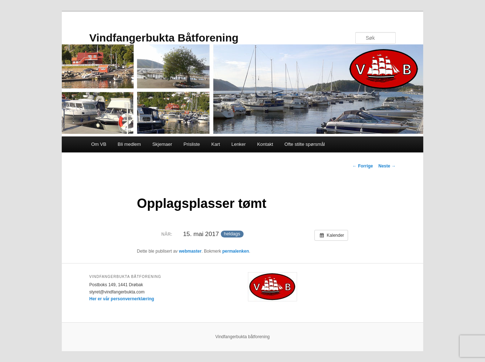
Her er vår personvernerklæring (121, 298)
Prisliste (192, 144)
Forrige (362, 166)
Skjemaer (162, 144)
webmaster (190, 251)
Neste (387, 166)
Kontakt (265, 144)
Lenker (238, 144)
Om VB (98, 144)
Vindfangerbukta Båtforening (164, 38)
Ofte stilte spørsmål (304, 144)
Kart (215, 144)
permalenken (235, 251)
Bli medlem (129, 144)
